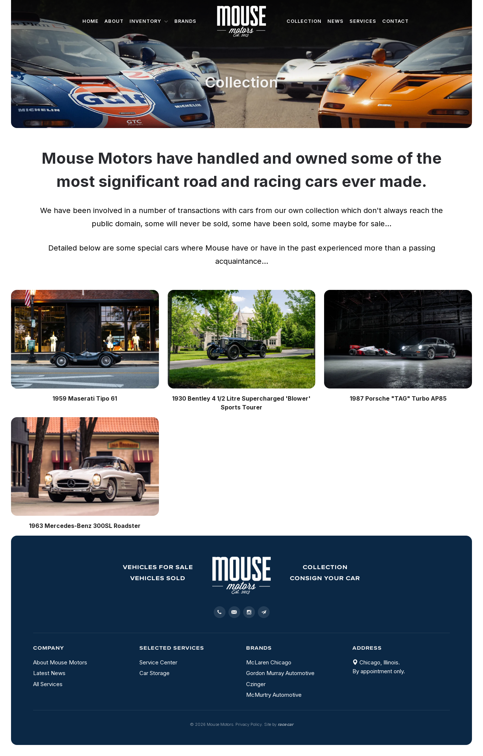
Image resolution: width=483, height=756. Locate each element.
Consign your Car (325, 578)
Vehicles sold (157, 578)
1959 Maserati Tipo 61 (85, 398)
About (114, 21)
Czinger (256, 684)
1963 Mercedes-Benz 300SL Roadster (85, 525)
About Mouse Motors (60, 662)
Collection (304, 21)
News (335, 21)
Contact (395, 21)
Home (90, 21)
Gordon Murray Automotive (280, 673)
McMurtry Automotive (274, 694)
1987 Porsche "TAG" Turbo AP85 (398, 398)
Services (362, 21)
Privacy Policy (248, 724)
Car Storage (154, 673)
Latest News (49, 673)
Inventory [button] (148, 21)
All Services (48, 684)
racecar (286, 724)
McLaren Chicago (268, 662)
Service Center (158, 662)
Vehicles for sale (158, 566)
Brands (185, 21)
